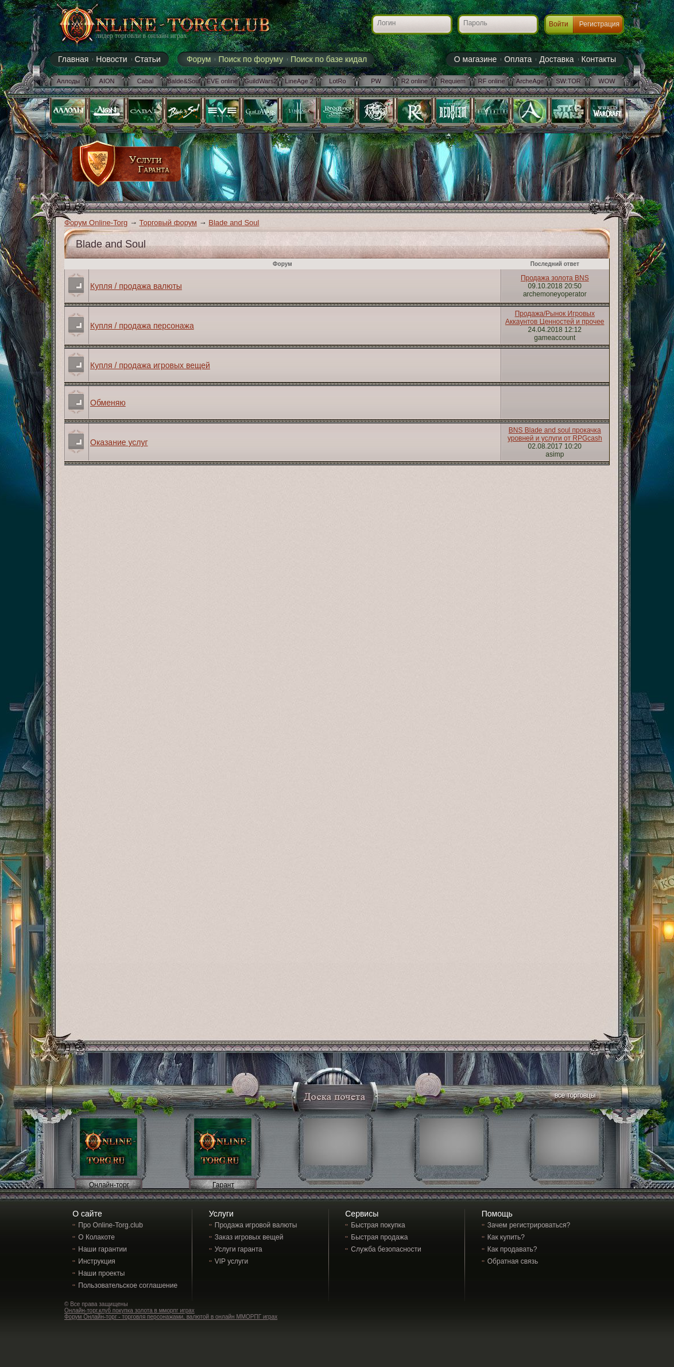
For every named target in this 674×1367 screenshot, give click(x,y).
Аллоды (68, 81)
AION (107, 81)
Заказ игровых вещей (249, 1237)
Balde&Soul (183, 81)
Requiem (453, 81)
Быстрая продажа (379, 1237)
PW (376, 81)
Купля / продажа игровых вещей (150, 365)
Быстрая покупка (378, 1225)
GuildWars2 (260, 81)
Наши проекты (101, 1273)
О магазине (475, 59)
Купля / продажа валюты (136, 286)
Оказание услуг (119, 442)
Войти (558, 24)
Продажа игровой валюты (256, 1225)
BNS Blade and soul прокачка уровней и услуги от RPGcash (555, 434)
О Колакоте (96, 1237)
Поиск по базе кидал (328, 59)
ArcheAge (530, 81)
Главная (73, 59)
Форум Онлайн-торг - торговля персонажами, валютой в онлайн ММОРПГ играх (170, 1317)
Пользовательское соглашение (127, 1285)
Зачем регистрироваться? (528, 1225)
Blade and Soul (233, 222)
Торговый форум (168, 222)
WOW (606, 81)
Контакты (599, 59)
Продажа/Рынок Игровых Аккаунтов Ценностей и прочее (554, 318)
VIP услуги (231, 1261)
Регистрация (599, 24)
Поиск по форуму (250, 59)
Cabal (145, 81)
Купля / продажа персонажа (142, 325)
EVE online (222, 81)
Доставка (556, 59)
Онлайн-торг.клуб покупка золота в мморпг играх (129, 1310)
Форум (199, 59)
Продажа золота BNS (555, 278)
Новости (111, 59)
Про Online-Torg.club (110, 1225)
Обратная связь (512, 1261)
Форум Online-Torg (95, 222)
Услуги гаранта (238, 1249)
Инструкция (96, 1261)
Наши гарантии (102, 1249)
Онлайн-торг (109, 1185)
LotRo (337, 81)
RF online (491, 81)
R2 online (414, 81)
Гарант (223, 1185)
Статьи (148, 59)
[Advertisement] (393, 168)
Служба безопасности (386, 1249)
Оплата (518, 59)
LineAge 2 (299, 81)
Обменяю (108, 402)
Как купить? (506, 1237)
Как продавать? (512, 1249)
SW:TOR (568, 81)
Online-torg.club (150, 26)
